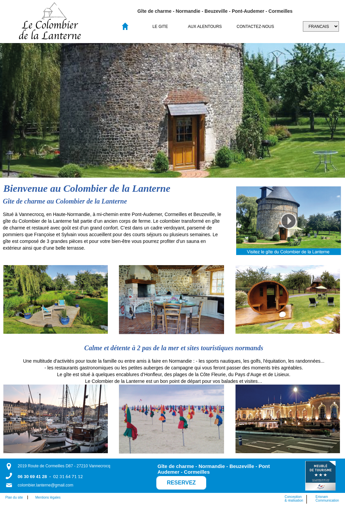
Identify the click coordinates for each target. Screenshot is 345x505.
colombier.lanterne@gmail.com (45, 485)
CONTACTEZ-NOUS (255, 26)
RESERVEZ (181, 482)
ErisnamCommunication (327, 498)
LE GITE (160, 26)
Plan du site (15, 497)
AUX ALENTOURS (205, 26)
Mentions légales (48, 497)
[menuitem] (160, 27)
